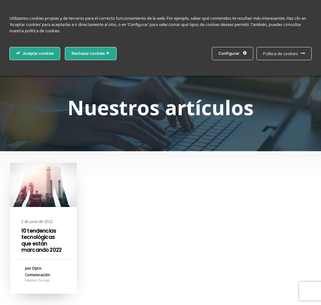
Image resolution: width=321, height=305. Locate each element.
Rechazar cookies (90, 53)
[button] (43, 185)
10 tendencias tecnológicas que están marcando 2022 (41, 240)
